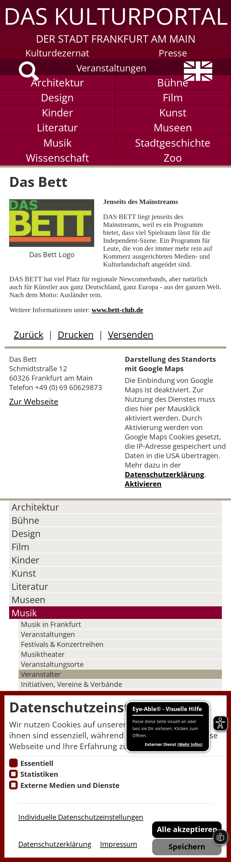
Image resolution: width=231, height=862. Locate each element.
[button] (115, 23)
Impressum (118, 844)
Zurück (28, 334)
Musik (57, 142)
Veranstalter (41, 674)
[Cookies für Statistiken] (13, 774)
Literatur (57, 127)
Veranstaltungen (111, 67)
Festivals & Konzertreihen (62, 644)
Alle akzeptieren (187, 829)
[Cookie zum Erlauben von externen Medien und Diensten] (13, 785)
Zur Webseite (33, 401)
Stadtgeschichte (172, 142)
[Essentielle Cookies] (13, 763)
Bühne (172, 82)
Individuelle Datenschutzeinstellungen (80, 817)
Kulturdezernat (57, 52)
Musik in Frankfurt (51, 624)
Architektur (57, 82)
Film (173, 97)
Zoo (173, 157)
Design (57, 97)
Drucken (76, 334)
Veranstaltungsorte (52, 664)
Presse (173, 52)
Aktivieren (143, 483)
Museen (173, 127)
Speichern (187, 846)
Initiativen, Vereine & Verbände (71, 684)
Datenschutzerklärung (164, 474)
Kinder (57, 112)
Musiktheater (43, 654)
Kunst (172, 112)
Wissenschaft (57, 157)
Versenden (130, 334)
